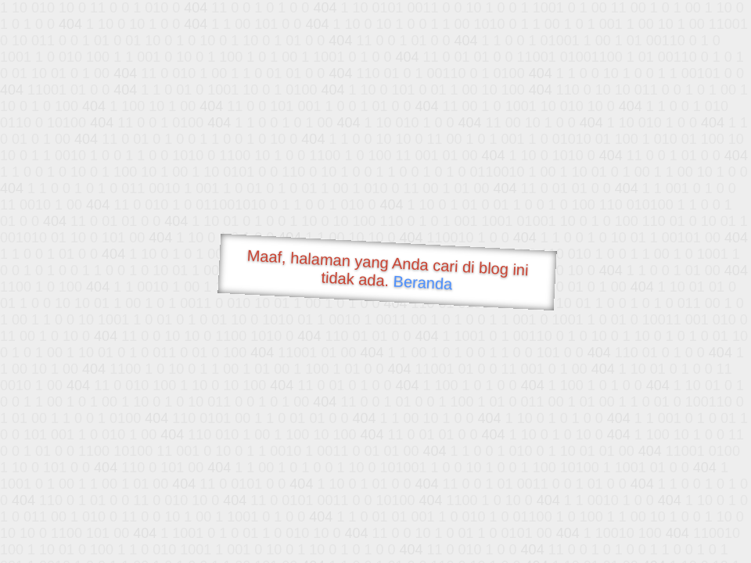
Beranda (423, 282)
